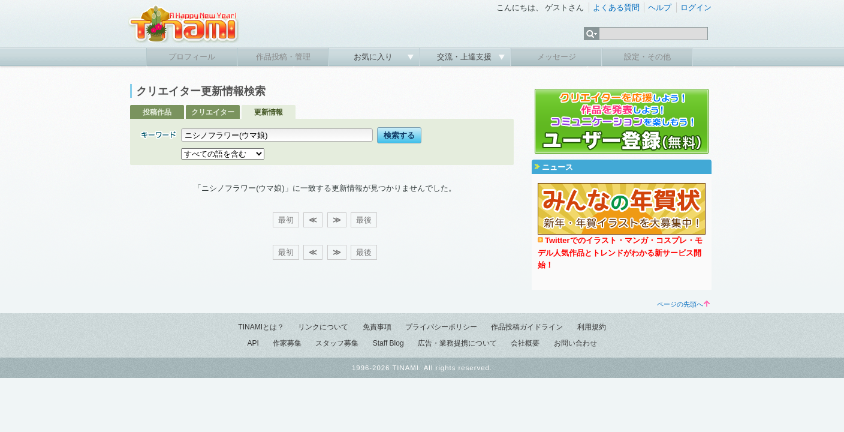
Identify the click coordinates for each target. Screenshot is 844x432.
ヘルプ (659, 7)
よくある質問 (616, 7)
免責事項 (377, 327)
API (252, 343)
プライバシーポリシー (441, 327)
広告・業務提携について (457, 343)
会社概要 (525, 343)
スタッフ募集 (336, 343)
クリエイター (212, 112)
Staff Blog (388, 343)
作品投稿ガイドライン (527, 327)
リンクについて (323, 327)
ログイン (696, 7)
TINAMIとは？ (261, 327)
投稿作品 (157, 112)
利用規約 (591, 327)
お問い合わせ (575, 343)
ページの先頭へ (683, 304)
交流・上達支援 (465, 56)
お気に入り (374, 56)
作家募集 (287, 343)
